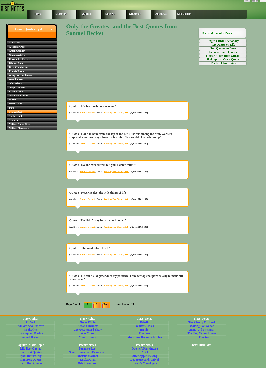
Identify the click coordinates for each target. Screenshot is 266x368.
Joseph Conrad (17, 87)
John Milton (15, 83)
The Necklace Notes (223, 63)
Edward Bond (16, 63)
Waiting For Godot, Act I (116, 112)
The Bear (145, 333)
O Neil (12, 99)
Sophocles (14, 120)
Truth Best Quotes (30, 363)
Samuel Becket (16, 111)
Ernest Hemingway (19, 67)
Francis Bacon (16, 71)
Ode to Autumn (87, 363)
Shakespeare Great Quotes (223, 59)
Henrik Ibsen (16, 79)
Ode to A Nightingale (145, 348)
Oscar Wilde (15, 103)
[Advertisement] (127, 72)
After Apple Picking (144, 355)
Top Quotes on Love (223, 48)
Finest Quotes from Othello (223, 55)
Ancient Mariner (87, 355)
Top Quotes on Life (223, 44)
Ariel (144, 352)
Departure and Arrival (144, 359)
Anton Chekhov (17, 50)
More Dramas (87, 337)
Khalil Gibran (16, 91)
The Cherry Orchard (201, 322)
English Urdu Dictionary (223, 41)
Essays (109, 13)
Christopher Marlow (19, 59)
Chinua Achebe (17, 54)
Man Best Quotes (30, 359)
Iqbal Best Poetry (31, 355)
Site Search (183, 13)
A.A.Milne (87, 333)
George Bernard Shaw (20, 75)
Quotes (86, 13)
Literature (61, 13)
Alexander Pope (17, 46)
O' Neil (30, 322)
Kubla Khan (88, 359)
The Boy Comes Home (201, 333)
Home (37, 13)
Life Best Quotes (30, 348)
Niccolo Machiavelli (19, 95)
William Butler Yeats (19, 124)
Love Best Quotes (31, 352)
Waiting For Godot (202, 326)
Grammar (132, 13)
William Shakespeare (20, 128)
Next (105, 304)
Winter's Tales (145, 326)
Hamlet (144, 329)
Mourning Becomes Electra (144, 337)
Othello (144, 322)
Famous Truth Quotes (223, 52)
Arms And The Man (201, 329)
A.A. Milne (14, 42)
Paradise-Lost (87, 348)
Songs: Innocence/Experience (87, 352)
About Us (161, 13)
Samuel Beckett (30, 337)
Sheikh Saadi (16, 115)
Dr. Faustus (201, 337)
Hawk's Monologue (144, 363)
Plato (11, 107)
